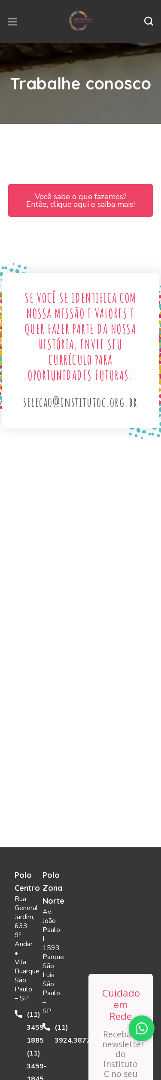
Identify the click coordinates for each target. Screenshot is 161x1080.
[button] (148, 21)
